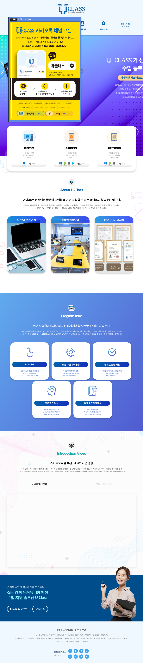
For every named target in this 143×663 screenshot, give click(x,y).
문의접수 (40, 609)
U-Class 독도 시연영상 (104, 484)
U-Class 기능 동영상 (39, 484)
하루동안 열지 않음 (24, 19)
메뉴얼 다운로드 (18, 609)
